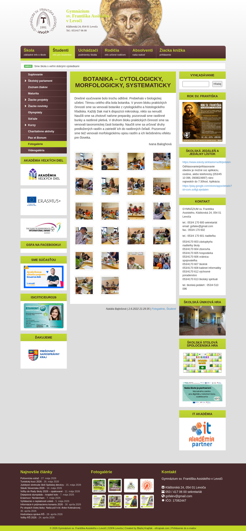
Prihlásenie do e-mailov (183, 528)
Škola (35, 52)
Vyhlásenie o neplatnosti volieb (45, 501)
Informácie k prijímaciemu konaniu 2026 (51, 504)
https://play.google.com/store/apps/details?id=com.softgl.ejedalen (207, 187)
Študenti (62, 52)
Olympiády (33, 112)
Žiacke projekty (36, 99)
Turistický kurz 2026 (40, 481)
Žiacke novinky (36, 106)
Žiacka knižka (172, 52)
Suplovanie (33, 74)
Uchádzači (88, 52)
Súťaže (30, 118)
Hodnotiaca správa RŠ (42, 514)
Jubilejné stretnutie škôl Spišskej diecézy (51, 484)
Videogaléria (34, 150)
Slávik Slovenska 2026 (41, 488)
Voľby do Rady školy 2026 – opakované (50, 491)
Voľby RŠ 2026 (38, 517)
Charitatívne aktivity (39, 131)
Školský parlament (38, 80)
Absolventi (142, 52)
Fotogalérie (158, 308)
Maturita (31, 93)
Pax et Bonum (35, 137)
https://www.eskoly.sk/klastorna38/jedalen (206, 162)
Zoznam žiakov (36, 87)
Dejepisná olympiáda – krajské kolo (47, 494)
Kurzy (30, 125)
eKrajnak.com (162, 528)
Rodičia (115, 52)
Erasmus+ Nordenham (41, 498)
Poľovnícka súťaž (38, 478)
